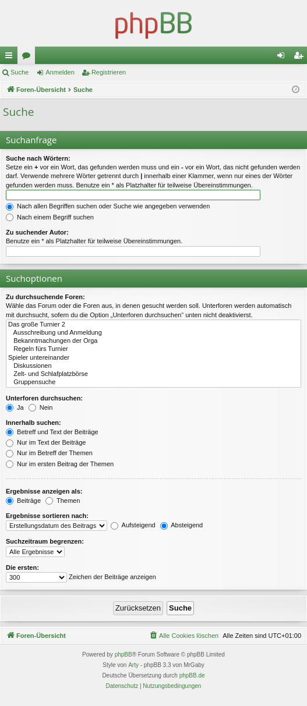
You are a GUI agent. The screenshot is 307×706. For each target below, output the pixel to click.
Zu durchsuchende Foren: (45, 296)
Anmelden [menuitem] (283, 57)
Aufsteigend (133, 524)
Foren (28, 57)
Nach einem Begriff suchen (50, 217)
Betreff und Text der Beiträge (52, 431)
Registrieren (108, 72)
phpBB (123, 654)
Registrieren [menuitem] (301, 57)
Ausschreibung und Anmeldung (153, 333)
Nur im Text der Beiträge (46, 442)
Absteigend (181, 524)
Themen (62, 500)
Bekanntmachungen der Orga (153, 341)
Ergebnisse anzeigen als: (44, 491)
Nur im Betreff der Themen (49, 452)
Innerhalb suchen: (33, 422)
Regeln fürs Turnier (153, 349)
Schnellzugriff (11, 57)
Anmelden (60, 72)
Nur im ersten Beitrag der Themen (60, 463)
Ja (15, 407)
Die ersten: (22, 567)
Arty (133, 665)
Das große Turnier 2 (153, 325)
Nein (41, 407)
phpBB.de (192, 675)
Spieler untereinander (153, 358)
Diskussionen (153, 366)
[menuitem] (183, 635)
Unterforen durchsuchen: (44, 398)
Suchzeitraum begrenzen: (45, 541)
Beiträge (23, 500)
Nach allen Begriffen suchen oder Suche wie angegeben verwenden (108, 206)
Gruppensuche (153, 382)
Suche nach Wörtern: (38, 158)
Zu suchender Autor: (37, 232)
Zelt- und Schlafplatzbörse (153, 374)
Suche (19, 72)
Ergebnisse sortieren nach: (47, 515)
